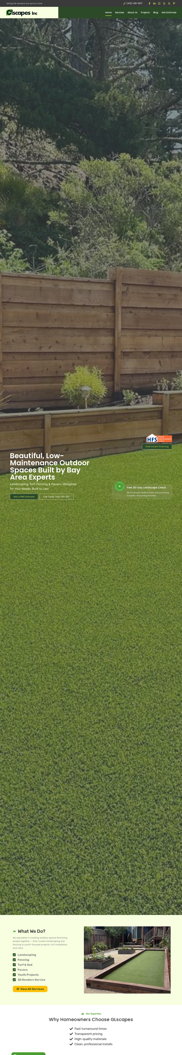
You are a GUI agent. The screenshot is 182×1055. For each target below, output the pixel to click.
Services (119, 12)
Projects (145, 12)
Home (108, 12)
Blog (155, 12)
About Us (132, 12)
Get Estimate (169, 12)
